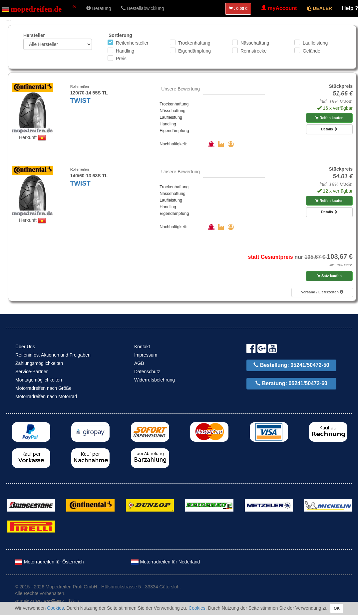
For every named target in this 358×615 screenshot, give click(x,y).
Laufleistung (315, 43)
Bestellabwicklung (142, 8)
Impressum (145, 355)
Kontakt (142, 346)
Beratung (98, 8)
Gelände (311, 51)
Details (329, 129)
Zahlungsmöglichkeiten (39, 363)
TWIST (80, 100)
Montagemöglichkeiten (38, 380)
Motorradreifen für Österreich (49, 561)
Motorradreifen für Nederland (165, 561)
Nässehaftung (254, 43)
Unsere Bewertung (180, 88)
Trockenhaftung (194, 43)
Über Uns (25, 346)
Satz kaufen (329, 276)
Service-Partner (31, 371)
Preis (121, 58)
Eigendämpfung (194, 51)
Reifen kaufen (329, 118)
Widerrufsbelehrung (154, 380)
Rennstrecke (253, 51)
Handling (125, 51)
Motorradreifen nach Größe (43, 388)
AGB (139, 363)
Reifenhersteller (132, 43)
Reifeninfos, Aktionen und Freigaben (53, 355)
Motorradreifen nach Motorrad (46, 396)
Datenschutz (147, 371)
